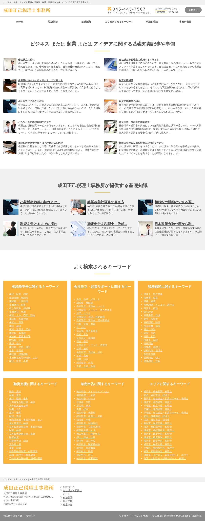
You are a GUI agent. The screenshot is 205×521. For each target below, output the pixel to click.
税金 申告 (149, 329)
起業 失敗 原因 (85, 323)
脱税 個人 (15, 343)
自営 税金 (82, 409)
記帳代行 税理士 (153, 350)
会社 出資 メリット (88, 299)
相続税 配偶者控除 (19, 336)
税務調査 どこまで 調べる (159, 304)
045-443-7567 (129, 9)
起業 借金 (15, 395)
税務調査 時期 (152, 322)
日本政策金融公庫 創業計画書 (25, 458)
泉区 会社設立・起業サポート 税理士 (165, 458)
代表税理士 (152, 21)
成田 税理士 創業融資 (22, 455)
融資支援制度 (126, 80)
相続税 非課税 (17, 333)
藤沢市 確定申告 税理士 (158, 433)
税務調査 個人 (152, 357)
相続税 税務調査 (18, 354)
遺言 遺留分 (16, 350)
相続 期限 (15, 326)
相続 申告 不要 (18, 361)
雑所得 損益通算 (85, 447)
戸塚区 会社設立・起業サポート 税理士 (166, 412)
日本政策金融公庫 (18, 405)
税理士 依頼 (151, 308)
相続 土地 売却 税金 (22, 315)
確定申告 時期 (84, 451)
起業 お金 (82, 359)
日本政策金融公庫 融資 (22, 402)
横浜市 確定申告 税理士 (158, 440)
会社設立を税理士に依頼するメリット (139, 59)
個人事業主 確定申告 (88, 433)
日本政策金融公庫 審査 (22, 433)
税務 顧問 (149, 301)
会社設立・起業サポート (72, 492)
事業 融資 (15, 447)
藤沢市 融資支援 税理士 (158, 423)
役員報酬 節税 (152, 326)
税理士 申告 (83, 419)
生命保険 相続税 (18, 297)
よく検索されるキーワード (119, 21)
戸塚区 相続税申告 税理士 (159, 447)
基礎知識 (86, 21)
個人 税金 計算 (85, 437)
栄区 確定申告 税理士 (157, 395)
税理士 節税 (151, 340)
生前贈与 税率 (17, 304)
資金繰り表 (15, 444)
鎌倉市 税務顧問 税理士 (158, 402)
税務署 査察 (151, 297)
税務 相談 (149, 336)
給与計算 (148, 311)
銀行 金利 (15, 412)
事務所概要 (185, 21)
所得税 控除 (83, 402)
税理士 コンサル (85, 440)
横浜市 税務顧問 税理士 (158, 391)
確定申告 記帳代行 (87, 423)
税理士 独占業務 (153, 294)
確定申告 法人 (84, 455)
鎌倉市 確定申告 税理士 (158, 437)
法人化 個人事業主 (87, 331)
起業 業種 (82, 355)
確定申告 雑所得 (85, 412)
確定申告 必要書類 (87, 458)
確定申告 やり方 (85, 398)
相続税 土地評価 (18, 301)
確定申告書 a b (86, 430)
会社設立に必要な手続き (31, 101)
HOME (19, 21)
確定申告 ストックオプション (92, 391)
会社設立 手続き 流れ (89, 352)
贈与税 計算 (16, 340)
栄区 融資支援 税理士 (157, 419)
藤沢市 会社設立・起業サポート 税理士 (166, 398)
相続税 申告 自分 (19, 347)
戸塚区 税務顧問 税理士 (158, 409)
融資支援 (67, 501)
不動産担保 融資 (18, 440)
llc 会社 (81, 327)
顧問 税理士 (151, 318)
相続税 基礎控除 (18, 318)
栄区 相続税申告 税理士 (158, 451)
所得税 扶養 (83, 405)
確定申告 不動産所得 (88, 426)
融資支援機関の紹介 (129, 101)
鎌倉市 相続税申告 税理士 (159, 430)
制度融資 (14, 437)
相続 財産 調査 (18, 294)
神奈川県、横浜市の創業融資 (134, 122)
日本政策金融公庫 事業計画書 (25, 426)
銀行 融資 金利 (18, 398)
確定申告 (67, 504)
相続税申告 (69, 487)
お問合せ (193, 10)
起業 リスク (83, 313)
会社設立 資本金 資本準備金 (92, 320)
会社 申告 (82, 334)
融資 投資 (15, 416)
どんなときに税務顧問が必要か (34, 122)
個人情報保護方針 (12, 515)
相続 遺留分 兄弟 (19, 329)
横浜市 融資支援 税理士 (158, 444)
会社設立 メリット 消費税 (91, 345)
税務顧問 (67, 497)
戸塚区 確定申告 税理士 (158, 405)
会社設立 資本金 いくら (90, 306)
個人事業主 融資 (18, 423)
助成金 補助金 (84, 302)
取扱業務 (53, 21)
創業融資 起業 (84, 362)
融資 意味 (15, 391)
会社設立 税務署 (85, 338)
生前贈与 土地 (17, 311)
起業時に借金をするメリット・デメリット (40, 80)
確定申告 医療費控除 (88, 444)
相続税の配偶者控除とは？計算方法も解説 (40, 142)
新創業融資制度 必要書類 (23, 451)
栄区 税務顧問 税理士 (157, 416)
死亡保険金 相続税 (19, 308)
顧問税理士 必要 (85, 395)
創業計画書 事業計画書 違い (25, 419)
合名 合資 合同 (85, 366)
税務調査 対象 (152, 361)
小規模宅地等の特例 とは (23, 357)
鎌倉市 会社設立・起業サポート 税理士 (166, 455)
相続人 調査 (16, 322)
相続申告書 (149, 354)
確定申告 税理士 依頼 (89, 416)
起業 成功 (82, 348)
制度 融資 (15, 430)
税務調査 (148, 343)
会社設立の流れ (26, 59)
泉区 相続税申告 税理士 (158, 426)
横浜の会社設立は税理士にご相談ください (141, 142)
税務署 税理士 (152, 347)
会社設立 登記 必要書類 (90, 316)
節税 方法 (149, 333)
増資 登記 (82, 341)
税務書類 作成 (152, 315)
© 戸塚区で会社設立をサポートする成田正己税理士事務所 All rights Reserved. (160, 515)
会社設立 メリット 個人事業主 (94, 309)
